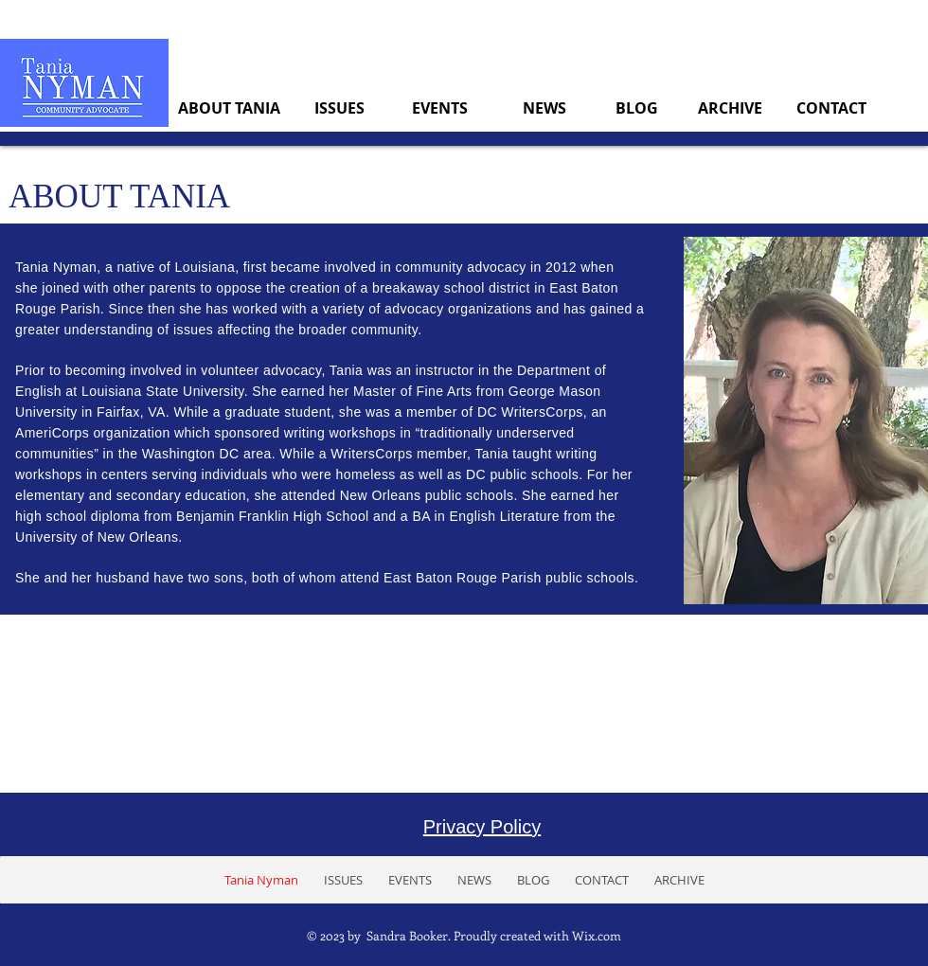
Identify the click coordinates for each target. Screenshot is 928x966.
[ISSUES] (339, 108)
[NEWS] (544, 108)
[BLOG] (636, 108)
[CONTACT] (831, 108)
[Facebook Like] (848, 878)
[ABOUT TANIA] (229, 108)
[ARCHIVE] (729, 108)
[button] (343, 879)
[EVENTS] (440, 108)
